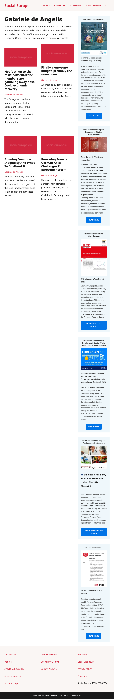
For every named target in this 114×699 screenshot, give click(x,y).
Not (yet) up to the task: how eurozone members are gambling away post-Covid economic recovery (19, 80)
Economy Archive (50, 661)
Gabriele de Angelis (13, 94)
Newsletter (59, 5)
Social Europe (17, 5)
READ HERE (94, 220)
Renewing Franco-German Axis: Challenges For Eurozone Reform (54, 164)
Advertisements (93, 5)
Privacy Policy (84, 668)
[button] (106, 5)
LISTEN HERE (94, 116)
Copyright (82, 675)
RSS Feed (82, 654)
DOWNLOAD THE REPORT (93, 325)
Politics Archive (49, 654)
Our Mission (10, 654)
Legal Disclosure (86, 661)
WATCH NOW (93, 427)
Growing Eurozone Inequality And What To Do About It (19, 162)
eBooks (46, 5)
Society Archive (49, 668)
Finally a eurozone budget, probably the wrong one (56, 70)
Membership (75, 5)
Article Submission (14, 668)
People (8, 661)
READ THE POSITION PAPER (94, 532)
